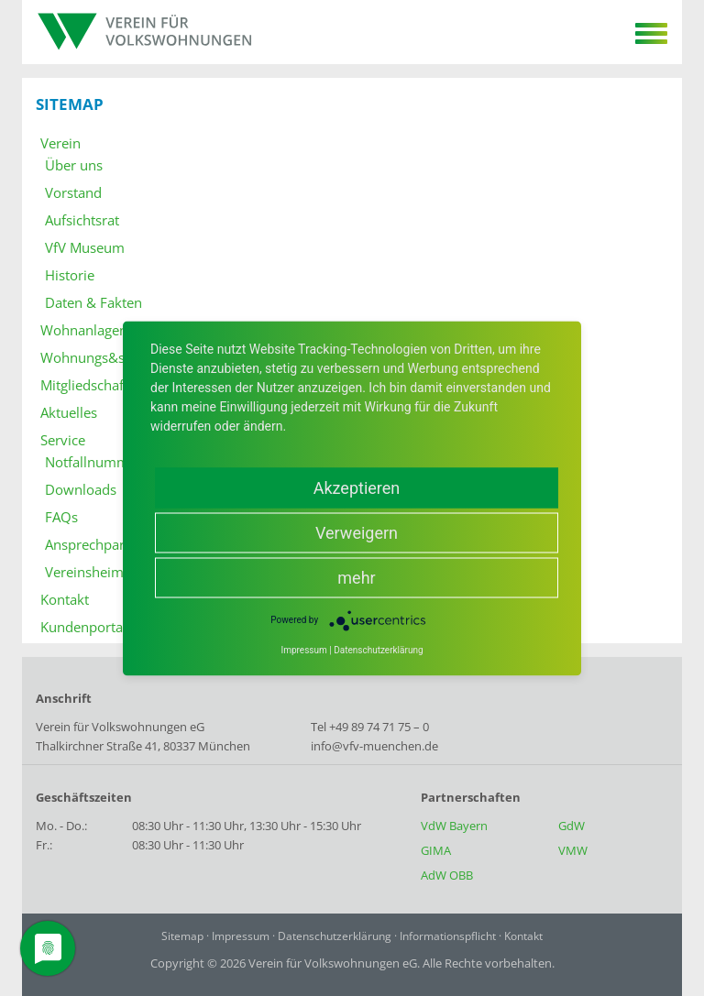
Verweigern (356, 532)
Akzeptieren (357, 487)
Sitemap (182, 936)
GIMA (436, 850)
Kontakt (523, 936)
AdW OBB (447, 875)
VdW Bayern (454, 825)
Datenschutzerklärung (334, 936)
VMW (573, 850)
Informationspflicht (448, 936)
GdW (571, 825)
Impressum (241, 936)
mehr (356, 576)
